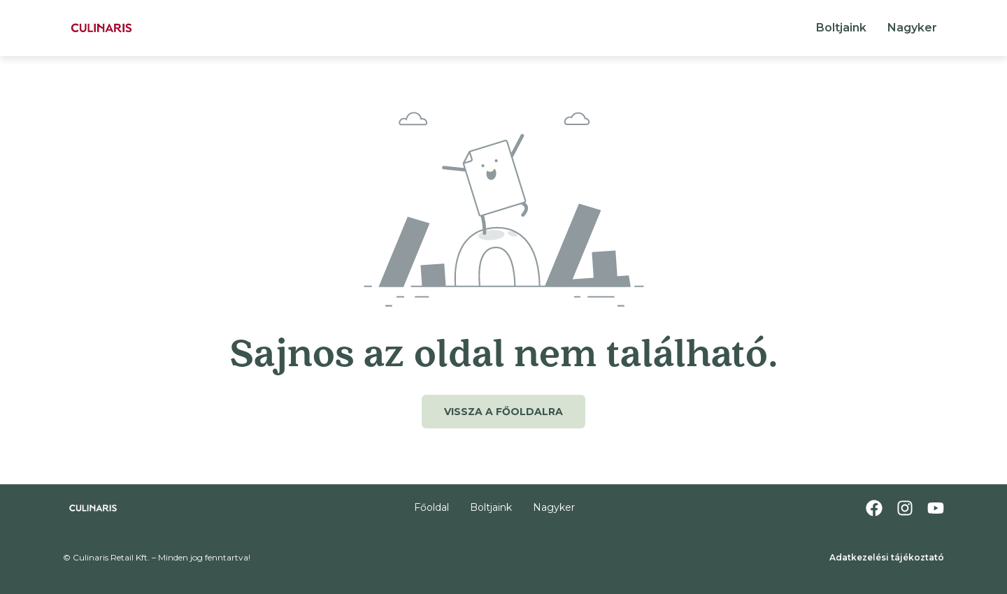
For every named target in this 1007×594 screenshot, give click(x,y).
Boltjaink (841, 27)
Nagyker (912, 27)
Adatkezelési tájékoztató (886, 557)
